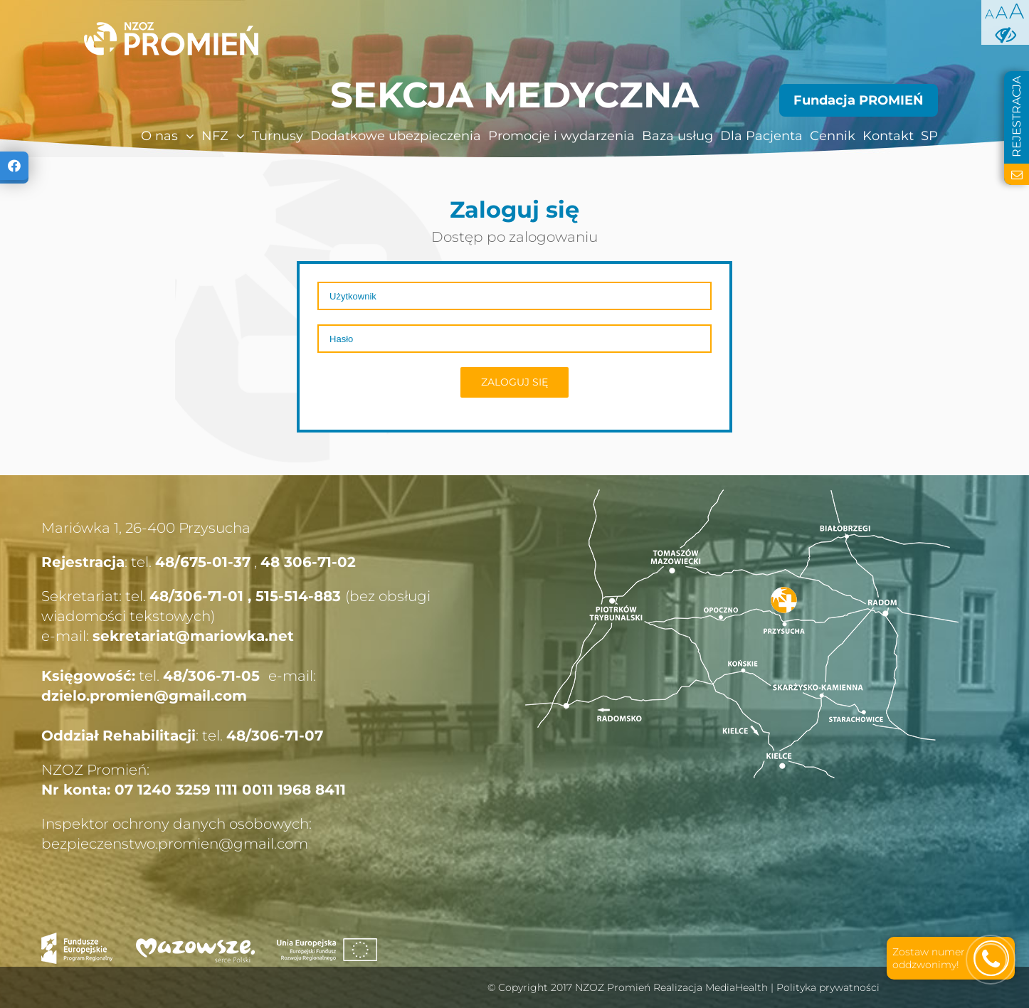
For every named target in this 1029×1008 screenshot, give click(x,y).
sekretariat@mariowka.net (193, 635)
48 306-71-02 (308, 562)
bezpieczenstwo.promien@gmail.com (174, 843)
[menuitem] (137, 136)
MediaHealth (736, 987)
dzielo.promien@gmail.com (144, 695)
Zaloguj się (514, 382)
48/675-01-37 (202, 562)
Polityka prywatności (828, 987)
